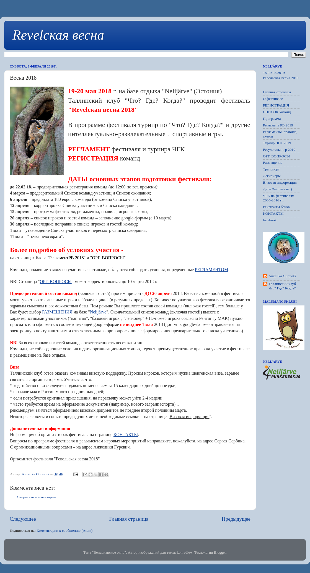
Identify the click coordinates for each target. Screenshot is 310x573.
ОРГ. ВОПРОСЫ (276, 156)
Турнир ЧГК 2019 (277, 143)
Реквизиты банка (276, 207)
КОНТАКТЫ (273, 213)
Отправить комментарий (36, 497)
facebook (270, 220)
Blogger (220, 552)
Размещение (272, 162)
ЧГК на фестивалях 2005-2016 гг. (278, 198)
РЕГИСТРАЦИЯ (276, 105)
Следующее (23, 519)
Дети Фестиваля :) (277, 189)
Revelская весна (58, 35)
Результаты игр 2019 (279, 149)
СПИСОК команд (277, 112)
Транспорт (271, 169)
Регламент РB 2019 (278, 125)
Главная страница (129, 519)
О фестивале (273, 99)
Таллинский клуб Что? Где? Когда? (282, 286)
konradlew (184, 552)
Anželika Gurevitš (282, 276)
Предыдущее (236, 519)
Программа (272, 118)
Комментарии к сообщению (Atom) (64, 530)
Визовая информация (280, 182)
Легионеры (272, 176)
